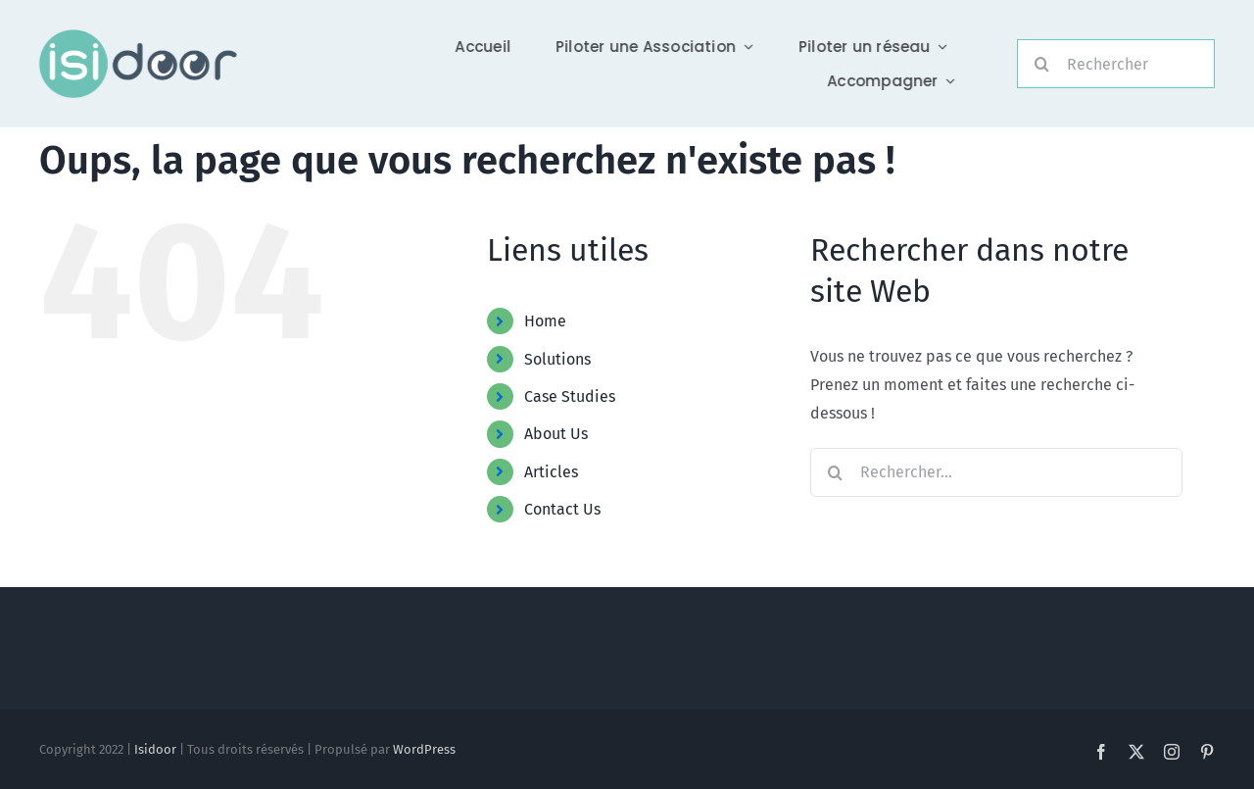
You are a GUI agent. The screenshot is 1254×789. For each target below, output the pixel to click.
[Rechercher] (1116, 63)
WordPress (424, 749)
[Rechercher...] (996, 472)
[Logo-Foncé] (135, 36)
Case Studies (569, 396)
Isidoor (155, 749)
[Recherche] (1041, 63)
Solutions (557, 359)
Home (545, 321)
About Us (556, 433)
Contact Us (562, 509)
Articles (551, 472)
